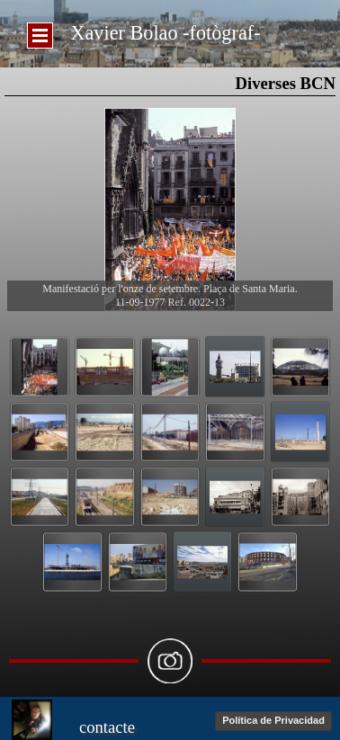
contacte (107, 727)
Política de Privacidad (273, 720)
